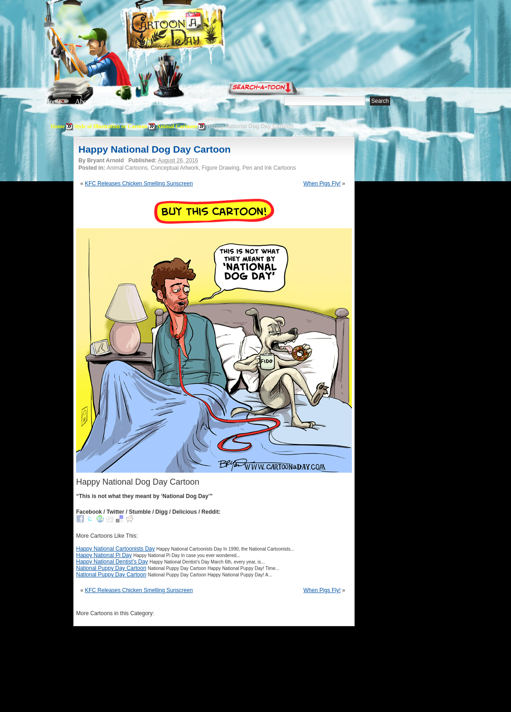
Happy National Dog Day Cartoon (154, 149)
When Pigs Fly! (322, 183)
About (83, 101)
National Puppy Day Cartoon (111, 568)
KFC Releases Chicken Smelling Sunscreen (139, 183)
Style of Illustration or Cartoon (111, 126)
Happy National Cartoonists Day (115, 549)
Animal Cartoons (177, 126)
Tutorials (156, 101)
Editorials (118, 101)
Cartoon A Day (197, 30)
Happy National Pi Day (104, 555)
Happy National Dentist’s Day (112, 561)
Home (53, 101)
